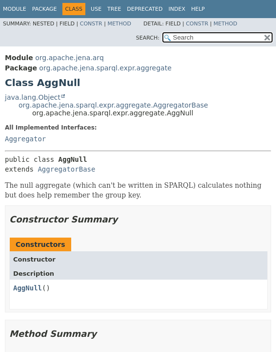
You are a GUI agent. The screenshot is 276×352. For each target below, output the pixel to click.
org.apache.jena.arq (69, 58)
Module (14, 9)
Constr (91, 24)
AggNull (27, 288)
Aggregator (25, 139)
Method (119, 24)
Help (198, 9)
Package (44, 9)
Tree (114, 9)
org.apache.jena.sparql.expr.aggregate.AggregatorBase (113, 105)
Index (176, 9)
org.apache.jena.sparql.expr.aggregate (105, 68)
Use (96, 9)
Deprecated (144, 9)
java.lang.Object (32, 97)
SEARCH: (147, 38)
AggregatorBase (66, 169)
